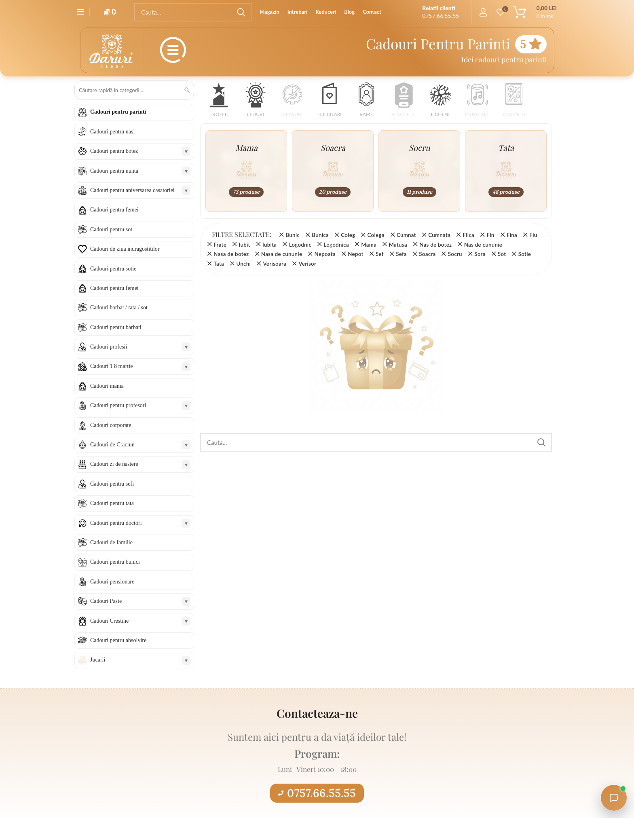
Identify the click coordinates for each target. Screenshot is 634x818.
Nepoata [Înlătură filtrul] (325, 254)
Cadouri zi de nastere (114, 464)
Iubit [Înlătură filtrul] (244, 244)
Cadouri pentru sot (111, 229)
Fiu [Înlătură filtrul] (533, 235)
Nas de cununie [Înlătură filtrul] (483, 244)
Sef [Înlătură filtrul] (380, 254)
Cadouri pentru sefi (112, 484)
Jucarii (97, 660)
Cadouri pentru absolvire (118, 640)
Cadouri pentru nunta (114, 171)
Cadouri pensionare (112, 582)
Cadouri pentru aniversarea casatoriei (132, 190)
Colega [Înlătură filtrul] (376, 235)
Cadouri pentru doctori (116, 523)
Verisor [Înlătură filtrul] (307, 263)
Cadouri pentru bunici (115, 562)
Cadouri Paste (106, 601)
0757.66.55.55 (317, 793)
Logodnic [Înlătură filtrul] (300, 244)
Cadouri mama (107, 386)
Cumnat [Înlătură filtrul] (406, 235)
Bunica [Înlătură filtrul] (320, 235)
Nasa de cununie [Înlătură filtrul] (281, 254)
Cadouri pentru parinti (118, 112)
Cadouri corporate (110, 425)
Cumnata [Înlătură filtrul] (439, 235)
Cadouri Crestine (109, 621)
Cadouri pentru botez (114, 151)
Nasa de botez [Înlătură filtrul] (231, 254)
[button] (218, 102)
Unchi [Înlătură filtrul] (243, 263)
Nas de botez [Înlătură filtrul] (435, 244)
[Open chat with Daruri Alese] (614, 798)
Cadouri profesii (108, 347)
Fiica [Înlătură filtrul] (468, 235)
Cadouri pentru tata (112, 503)
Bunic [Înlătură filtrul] (292, 235)
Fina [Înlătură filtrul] (512, 235)
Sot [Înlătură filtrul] (502, 254)
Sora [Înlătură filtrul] (480, 254)
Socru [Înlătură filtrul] (455, 254)
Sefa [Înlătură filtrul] (401, 254)
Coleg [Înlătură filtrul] (348, 235)
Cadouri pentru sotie (113, 269)
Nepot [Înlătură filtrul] (355, 254)
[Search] (192, 12)
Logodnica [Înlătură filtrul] (336, 244)
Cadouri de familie (111, 542)
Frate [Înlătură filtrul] (219, 244)
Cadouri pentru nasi (112, 132)
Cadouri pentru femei (114, 210)
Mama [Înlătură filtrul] (368, 244)
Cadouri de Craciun (112, 445)
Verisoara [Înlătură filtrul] (274, 263)
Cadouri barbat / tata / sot (119, 307)
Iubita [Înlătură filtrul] (269, 244)
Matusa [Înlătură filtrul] (398, 244)
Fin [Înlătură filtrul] (490, 235)
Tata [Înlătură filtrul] (218, 263)
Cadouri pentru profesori (118, 405)
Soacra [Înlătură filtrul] (427, 254)
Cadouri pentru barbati (116, 327)
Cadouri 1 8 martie (111, 366)
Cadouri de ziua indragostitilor (124, 249)
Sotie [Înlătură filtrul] (524, 254)
